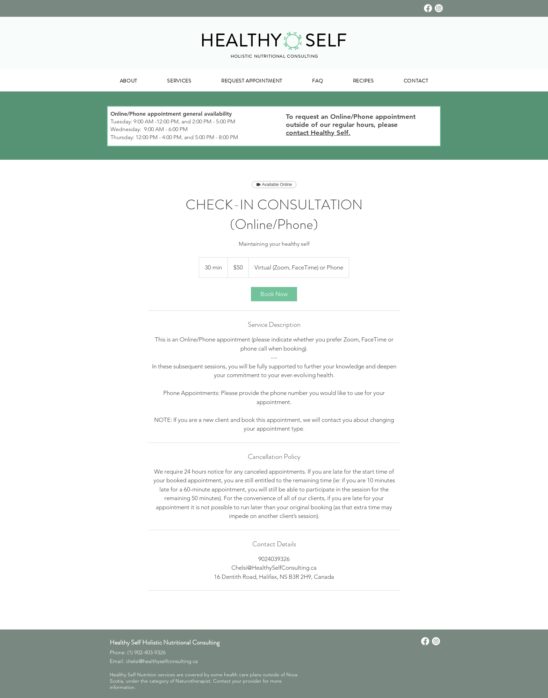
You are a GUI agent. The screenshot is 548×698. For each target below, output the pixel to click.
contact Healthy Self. (318, 133)
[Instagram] (439, 8)
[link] (274, 294)
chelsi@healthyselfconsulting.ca (162, 661)
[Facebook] (428, 8)
